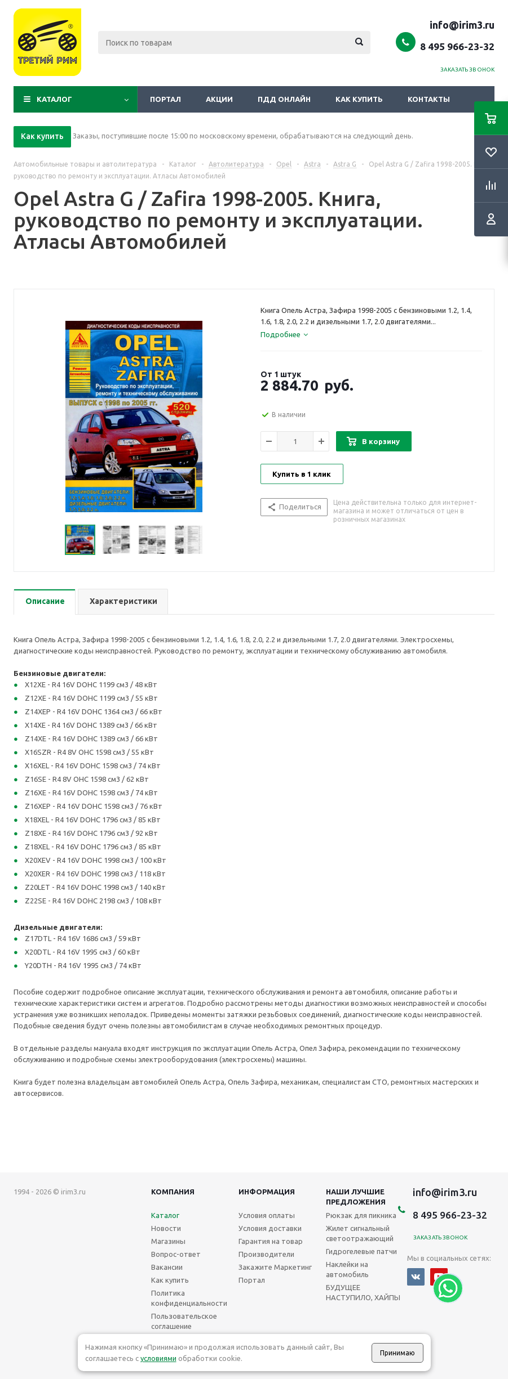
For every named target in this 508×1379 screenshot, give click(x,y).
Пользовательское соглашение (184, 1321)
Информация (266, 1192)
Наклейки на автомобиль (347, 1269)
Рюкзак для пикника (361, 1215)
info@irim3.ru (462, 25)
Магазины (168, 1241)
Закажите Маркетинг (275, 1267)
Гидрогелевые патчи (361, 1251)
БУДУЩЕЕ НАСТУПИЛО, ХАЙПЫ (363, 1292)
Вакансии (167, 1267)
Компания (173, 1192)
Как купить (359, 99)
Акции (219, 99)
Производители (266, 1254)
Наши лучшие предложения (356, 1197)
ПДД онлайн (284, 99)
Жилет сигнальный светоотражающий (360, 1233)
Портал (165, 99)
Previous (51, 540)
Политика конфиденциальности (189, 1298)
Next (216, 540)
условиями (158, 1358)
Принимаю (397, 1352)
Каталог (54, 99)
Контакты (429, 99)
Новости (166, 1228)
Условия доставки (270, 1228)
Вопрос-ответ (176, 1254)
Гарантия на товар (270, 1241)
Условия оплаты (266, 1215)
